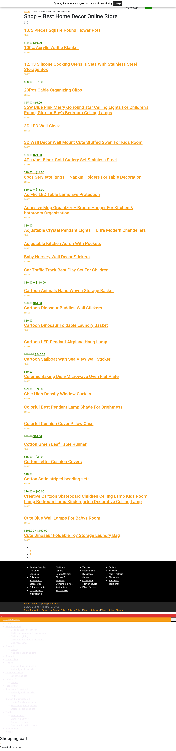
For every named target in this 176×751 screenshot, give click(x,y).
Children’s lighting (20, 636)
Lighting (10, 679)
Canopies (34, 574)
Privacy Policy (75, 610)
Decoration (11, 656)
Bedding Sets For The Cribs (24, 629)
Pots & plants (12, 686)
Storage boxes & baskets (23, 709)
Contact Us (53, 603)
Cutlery (112, 567)
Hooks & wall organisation (24, 702)
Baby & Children (63, 574)
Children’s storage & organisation (27, 639)
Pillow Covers (89, 587)
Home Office (12, 659)
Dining (9, 646)
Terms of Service (91, 610)
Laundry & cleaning (15, 672)
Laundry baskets (19, 676)
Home (27, 11)
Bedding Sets (88, 570)
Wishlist (9, 732)
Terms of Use (107, 610)
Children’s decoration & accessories (36, 580)
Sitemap (120, 610)
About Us (36, 603)
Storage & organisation (17, 699)
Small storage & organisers (24, 705)
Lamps (14, 682)
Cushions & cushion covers (24, 725)
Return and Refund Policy (54, 610)
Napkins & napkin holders (23, 653)
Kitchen (9, 662)
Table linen (114, 584)
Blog (44, 603)
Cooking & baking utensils (24, 666)
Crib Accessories (38, 587)
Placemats (114, 577)
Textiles (86, 567)
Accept (118, 3)
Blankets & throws (20, 718)
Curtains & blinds (64, 584)
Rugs (13, 695)
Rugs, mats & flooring (16, 689)
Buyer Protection (32, 610)
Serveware (114, 580)
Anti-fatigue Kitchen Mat (23, 669)
